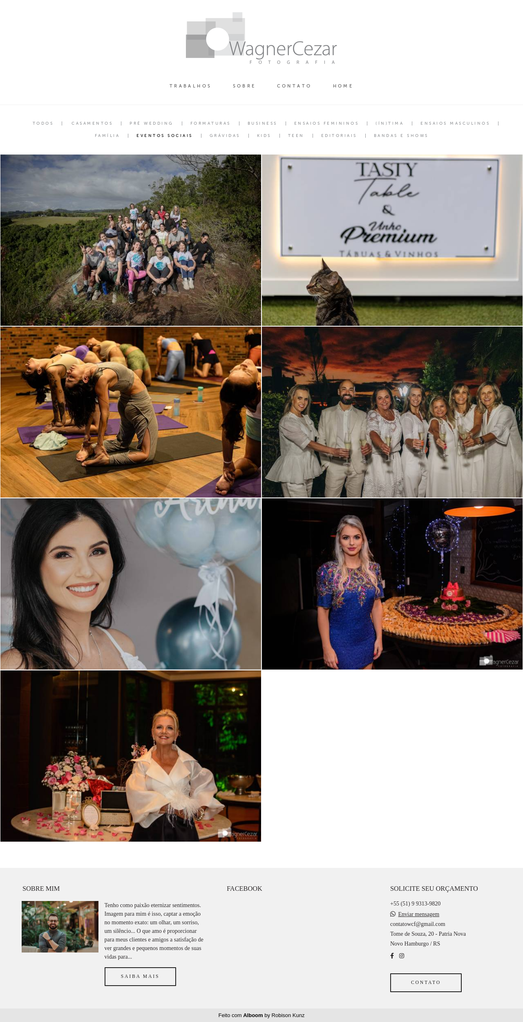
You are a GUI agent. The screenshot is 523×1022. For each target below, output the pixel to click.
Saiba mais (140, 976)
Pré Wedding (152, 123)
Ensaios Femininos (326, 123)
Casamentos (92, 123)
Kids (264, 136)
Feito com (262, 1015)
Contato (426, 982)
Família (107, 136)
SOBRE (244, 86)
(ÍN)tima (389, 123)
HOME (343, 86)
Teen (296, 136)
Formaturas (210, 123)
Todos (43, 123)
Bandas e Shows (401, 136)
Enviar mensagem (418, 914)
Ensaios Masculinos (455, 123)
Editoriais (339, 136)
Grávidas (225, 136)
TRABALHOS (191, 86)
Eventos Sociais (164, 136)
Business (262, 123)
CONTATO (294, 86)
